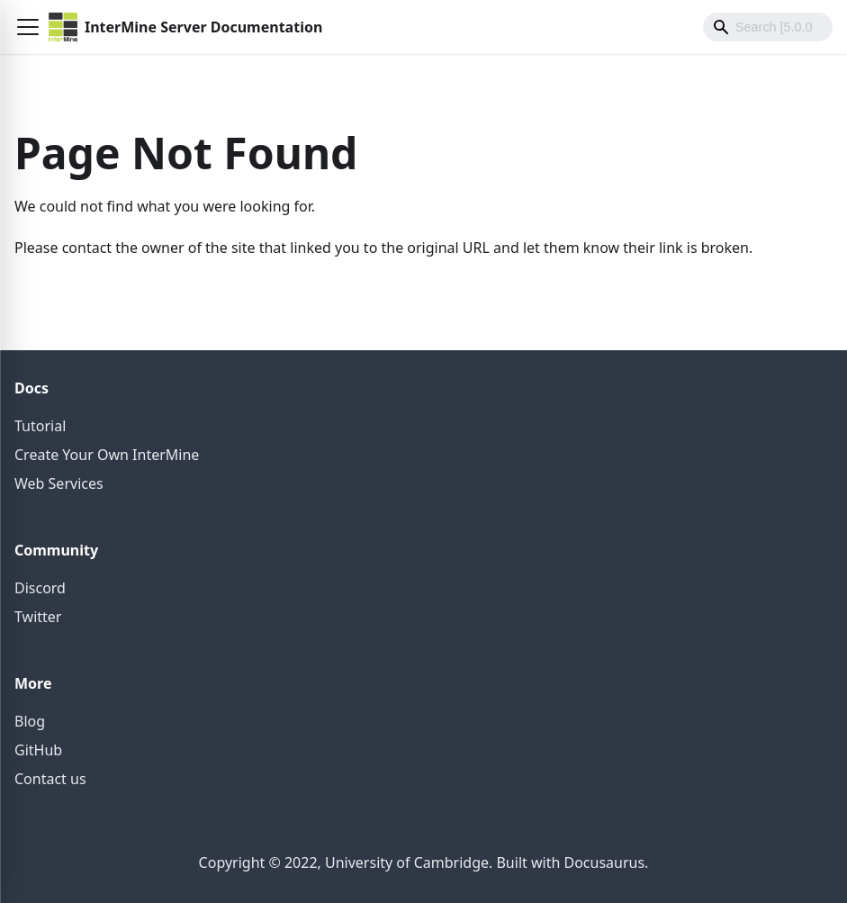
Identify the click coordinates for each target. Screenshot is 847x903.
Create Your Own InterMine (106, 455)
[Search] (768, 27)
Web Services (59, 483)
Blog (29, 721)
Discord (40, 588)
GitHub (38, 750)
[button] (27, 27)
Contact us (50, 779)
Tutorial (40, 426)
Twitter (37, 617)
